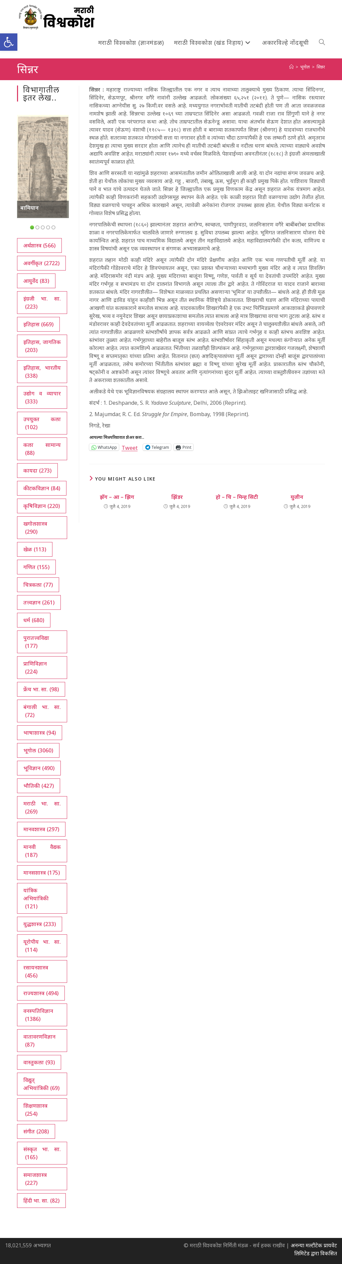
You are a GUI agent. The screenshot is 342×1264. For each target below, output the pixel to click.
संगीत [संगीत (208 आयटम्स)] (36, 1131)
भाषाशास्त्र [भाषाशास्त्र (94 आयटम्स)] (39, 733)
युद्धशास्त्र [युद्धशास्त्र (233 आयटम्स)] (39, 924)
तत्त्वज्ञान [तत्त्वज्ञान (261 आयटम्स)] (38, 602)
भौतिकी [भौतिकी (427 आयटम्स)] (38, 786)
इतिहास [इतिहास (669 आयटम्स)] (38, 324)
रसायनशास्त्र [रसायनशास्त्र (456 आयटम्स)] (35, 971)
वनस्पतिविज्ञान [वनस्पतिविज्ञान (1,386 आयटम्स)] (38, 1015)
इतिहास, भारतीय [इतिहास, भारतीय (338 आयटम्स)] (41, 372)
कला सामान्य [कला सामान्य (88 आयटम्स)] (41, 449)
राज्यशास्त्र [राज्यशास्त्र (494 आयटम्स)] (40, 993)
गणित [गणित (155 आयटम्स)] (36, 567)
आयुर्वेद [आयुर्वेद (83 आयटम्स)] (36, 281)
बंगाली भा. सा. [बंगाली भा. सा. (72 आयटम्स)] (41, 711)
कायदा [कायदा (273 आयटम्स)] (37, 471)
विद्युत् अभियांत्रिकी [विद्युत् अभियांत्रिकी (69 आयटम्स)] (41, 1084)
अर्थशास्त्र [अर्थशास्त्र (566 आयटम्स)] (39, 245)
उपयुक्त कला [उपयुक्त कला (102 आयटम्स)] (41, 423)
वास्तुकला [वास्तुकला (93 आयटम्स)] (39, 1062)
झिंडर (177, 497)
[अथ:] (291, 67)
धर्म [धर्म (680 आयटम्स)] (33, 620)
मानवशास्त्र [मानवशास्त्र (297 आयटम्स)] (41, 829)
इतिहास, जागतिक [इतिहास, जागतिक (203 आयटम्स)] (41, 346)
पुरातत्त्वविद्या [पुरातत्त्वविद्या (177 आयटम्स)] (36, 642)
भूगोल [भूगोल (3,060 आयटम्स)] (38, 750)
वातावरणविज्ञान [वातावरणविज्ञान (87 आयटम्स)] (39, 1041)
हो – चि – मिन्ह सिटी (237, 497)
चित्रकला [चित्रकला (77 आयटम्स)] (38, 585)
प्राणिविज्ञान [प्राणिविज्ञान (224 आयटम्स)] (35, 668)
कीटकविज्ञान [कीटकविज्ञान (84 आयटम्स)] (41, 488)
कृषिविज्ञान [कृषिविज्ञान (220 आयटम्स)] (41, 506)
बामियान (29, 207)
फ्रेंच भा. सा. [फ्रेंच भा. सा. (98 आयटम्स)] (41, 689)
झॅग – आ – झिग (117, 497)
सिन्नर (321, 67)
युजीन (297, 497)
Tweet (130, 447)
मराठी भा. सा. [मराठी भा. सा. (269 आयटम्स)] (41, 808)
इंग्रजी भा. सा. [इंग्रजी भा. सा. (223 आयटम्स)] (41, 303)
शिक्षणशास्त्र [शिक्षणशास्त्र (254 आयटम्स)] (35, 1110)
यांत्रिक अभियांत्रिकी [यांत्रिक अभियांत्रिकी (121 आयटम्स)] (35, 898)
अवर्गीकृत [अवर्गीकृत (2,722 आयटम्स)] (41, 263)
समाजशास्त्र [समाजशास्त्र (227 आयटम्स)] (35, 1179)
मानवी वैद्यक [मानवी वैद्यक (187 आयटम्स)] (41, 851)
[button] (8, 42)
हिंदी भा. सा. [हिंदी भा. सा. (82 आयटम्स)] (41, 1201)
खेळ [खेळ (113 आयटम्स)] (34, 549)
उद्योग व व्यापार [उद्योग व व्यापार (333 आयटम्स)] (41, 397)
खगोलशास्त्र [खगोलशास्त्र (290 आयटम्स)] (35, 528)
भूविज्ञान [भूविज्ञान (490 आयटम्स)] (38, 768)
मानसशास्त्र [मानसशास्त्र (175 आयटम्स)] (41, 873)
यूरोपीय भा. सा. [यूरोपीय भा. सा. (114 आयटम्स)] (41, 946)
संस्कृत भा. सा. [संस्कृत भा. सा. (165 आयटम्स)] (41, 1153)
